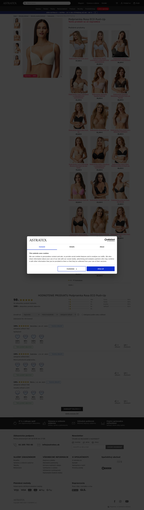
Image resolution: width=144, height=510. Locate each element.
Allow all (101, 269)
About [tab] (102, 247)
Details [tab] (72, 247)
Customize (72, 269)
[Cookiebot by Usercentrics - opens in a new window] (106, 240)
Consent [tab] (42, 247)
